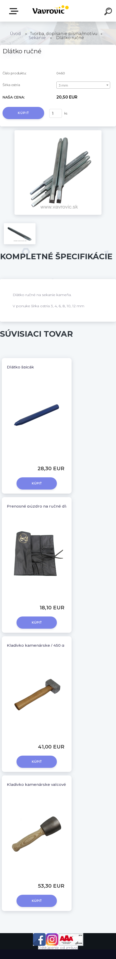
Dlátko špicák (20, 367)
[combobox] (83, 85)
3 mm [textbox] (63, 85)
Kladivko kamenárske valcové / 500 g (43, 784)
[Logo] (50, 11)
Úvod (15, 33)
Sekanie (38, 37)
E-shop (15, 11)
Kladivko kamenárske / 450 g (35, 645)
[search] (108, 12)
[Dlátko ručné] (58, 132)
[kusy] (55, 113)
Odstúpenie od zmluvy (58, 947)
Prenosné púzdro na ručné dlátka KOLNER (49, 506)
